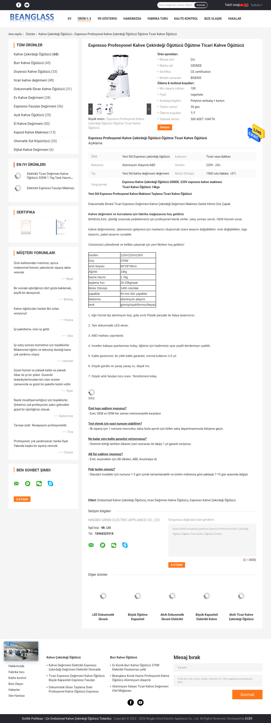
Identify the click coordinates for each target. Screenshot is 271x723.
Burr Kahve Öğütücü (29, 63)
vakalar (234, 18)
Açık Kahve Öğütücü (29, 115)
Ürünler (30, 34)
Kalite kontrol (186, 18)
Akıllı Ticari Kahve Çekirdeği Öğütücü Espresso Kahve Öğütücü (241, 617)
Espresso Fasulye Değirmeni (35, 106)
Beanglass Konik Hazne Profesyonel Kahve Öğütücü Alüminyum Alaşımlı (140, 678)
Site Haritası (16, 695)
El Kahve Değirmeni (28, 124)
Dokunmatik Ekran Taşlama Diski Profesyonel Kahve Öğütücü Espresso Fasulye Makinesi (74, 690)
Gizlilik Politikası (32, 718)
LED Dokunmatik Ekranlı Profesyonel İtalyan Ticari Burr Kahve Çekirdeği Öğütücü (103, 617)
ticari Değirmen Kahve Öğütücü (167, 500)
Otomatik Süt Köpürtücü (32, 141)
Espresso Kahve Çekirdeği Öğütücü (213, 500)
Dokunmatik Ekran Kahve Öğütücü (39, 89)
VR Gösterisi (107, 18)
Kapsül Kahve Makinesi (31, 132)
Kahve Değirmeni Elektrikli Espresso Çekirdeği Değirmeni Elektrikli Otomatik (75, 667)
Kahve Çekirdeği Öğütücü (55, 34)
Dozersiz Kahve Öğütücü (32, 72)
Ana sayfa (15, 34)
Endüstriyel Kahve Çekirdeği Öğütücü (121, 500)
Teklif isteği (232, 5)
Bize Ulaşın (213, 18)
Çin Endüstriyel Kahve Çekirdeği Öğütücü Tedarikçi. (79, 718)
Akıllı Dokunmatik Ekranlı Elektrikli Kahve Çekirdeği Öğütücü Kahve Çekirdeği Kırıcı (172, 617)
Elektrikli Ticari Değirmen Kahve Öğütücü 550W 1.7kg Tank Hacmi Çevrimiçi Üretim (49, 177)
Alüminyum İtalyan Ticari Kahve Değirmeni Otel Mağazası (140, 688)
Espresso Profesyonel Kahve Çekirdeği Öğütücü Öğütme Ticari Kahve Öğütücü (116, 123)
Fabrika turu (158, 18)
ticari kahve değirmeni (30, 80)
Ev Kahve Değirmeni (29, 98)
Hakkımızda (132, 18)
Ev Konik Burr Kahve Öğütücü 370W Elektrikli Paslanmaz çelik (135, 667)
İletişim (164, 127)
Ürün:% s (84, 18)
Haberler (14, 689)
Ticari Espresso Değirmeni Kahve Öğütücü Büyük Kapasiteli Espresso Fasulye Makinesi (77, 678)
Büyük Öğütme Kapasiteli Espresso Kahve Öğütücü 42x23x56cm (137, 617)
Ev (69, 18)
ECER (248, 718)
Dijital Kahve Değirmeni (31, 150)
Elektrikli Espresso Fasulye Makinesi (50, 188)
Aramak (200, 5)
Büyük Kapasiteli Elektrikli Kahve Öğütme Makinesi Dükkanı (206, 617)
